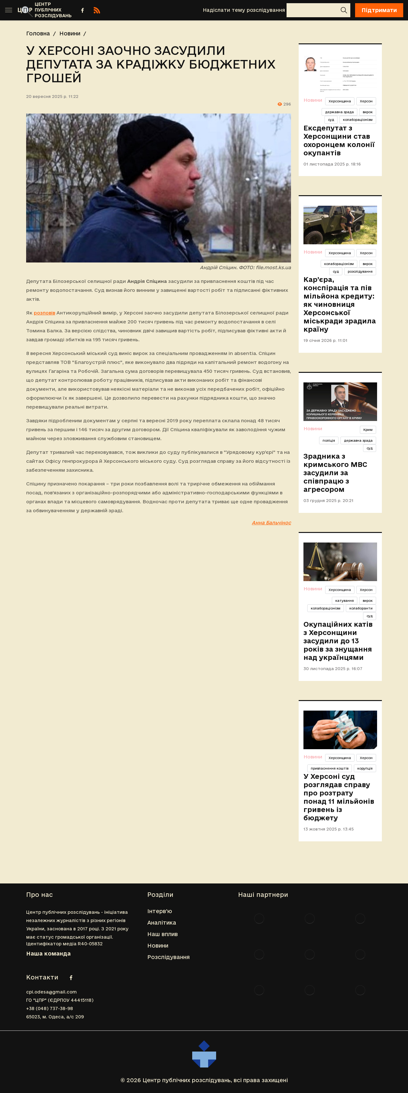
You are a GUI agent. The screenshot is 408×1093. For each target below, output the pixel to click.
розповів (44, 312)
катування (344, 600)
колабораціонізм (358, 120)
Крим (368, 430)
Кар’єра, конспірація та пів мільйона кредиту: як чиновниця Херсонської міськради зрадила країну (339, 304)
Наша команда (48, 953)
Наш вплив (162, 934)
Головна (38, 33)
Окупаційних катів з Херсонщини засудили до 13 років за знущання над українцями (338, 640)
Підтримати (379, 10)
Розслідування (168, 957)
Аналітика (161, 922)
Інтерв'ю (159, 911)
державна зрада (339, 112)
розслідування (360, 271)
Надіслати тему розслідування (244, 10)
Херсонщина (340, 101)
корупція (365, 768)
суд (331, 120)
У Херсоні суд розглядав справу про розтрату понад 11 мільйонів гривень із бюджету (338, 797)
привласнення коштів (329, 768)
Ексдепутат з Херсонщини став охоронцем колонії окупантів (339, 140)
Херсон (366, 101)
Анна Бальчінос (271, 522)
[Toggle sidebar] (8, 10)
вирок (368, 112)
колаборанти (361, 608)
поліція (329, 440)
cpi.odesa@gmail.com (51, 991)
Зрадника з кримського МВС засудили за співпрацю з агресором (335, 472)
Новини (69, 33)
